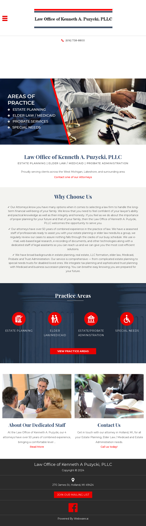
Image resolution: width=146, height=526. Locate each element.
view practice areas (73, 351)
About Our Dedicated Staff (37, 425)
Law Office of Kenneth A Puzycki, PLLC (73, 464)
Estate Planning (32, 163)
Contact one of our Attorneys (73, 177)
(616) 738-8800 (75, 40)
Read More (37, 446)
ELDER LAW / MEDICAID (66, 163)
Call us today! (109, 446)
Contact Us (109, 425)
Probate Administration (108, 163)
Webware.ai (81, 518)
